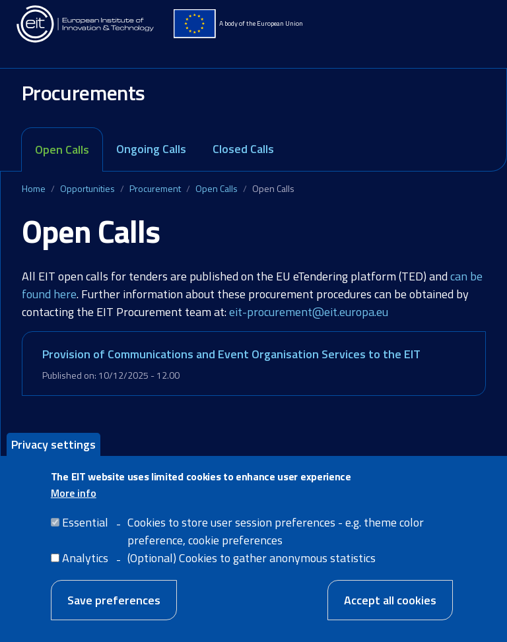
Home (34, 188)
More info (73, 501)
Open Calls (62, 149)
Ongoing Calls (151, 149)
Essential (85, 530)
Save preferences (113, 608)
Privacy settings (53, 452)
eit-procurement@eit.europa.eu (308, 312)
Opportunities (87, 188)
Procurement (155, 188)
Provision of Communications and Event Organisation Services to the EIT (231, 354)
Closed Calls (243, 149)
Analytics (85, 566)
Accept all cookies (390, 608)
